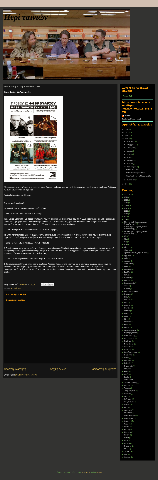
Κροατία (127, 327)
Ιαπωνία (127, 300)
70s (125, 239)
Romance (127, 446)
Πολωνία (127, 363)
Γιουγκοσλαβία (129, 283)
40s (125, 217)
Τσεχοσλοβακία (129, 391)
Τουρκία (127, 388)
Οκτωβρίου (131, 148)
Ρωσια (126, 371)
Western (127, 457)
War (125, 454)
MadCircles (86, 472)
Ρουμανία (127, 369)
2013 (126, 203)
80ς (125, 242)
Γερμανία (127, 278)
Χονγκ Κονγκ (129, 402)
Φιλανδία (127, 394)
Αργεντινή (127, 256)
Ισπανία (127, 311)
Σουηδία (127, 385)
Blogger (99, 472)
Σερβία (126, 377)
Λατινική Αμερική (130, 330)
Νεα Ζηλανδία (129, 338)
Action (126, 407)
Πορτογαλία (128, 366)
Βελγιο (126, 267)
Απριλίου (130, 160)
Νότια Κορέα (128, 344)
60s (125, 236)
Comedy (127, 421)
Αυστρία (127, 261)
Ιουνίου (129, 154)
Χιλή (125, 396)
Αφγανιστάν (128, 264)
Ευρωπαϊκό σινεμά (131, 291)
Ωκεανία (127, 405)
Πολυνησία (128, 360)
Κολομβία (127, 322)
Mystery (127, 443)
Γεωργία (127, 280)
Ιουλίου (129, 151)
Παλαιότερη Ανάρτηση (103, 369)
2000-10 (127, 194)
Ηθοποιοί (127, 294)
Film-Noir (127, 432)
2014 (127, 184)
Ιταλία (126, 316)
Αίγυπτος (127, 247)
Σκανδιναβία (128, 380)
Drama (126, 427)
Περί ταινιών (26, 17)
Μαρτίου (130, 164)
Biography (128, 413)
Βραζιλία (127, 272)
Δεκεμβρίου (131, 142)
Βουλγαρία (128, 269)
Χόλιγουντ (127, 399)
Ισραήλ (126, 313)
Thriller (126, 452)
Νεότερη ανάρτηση (15, 369)
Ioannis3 (128, 116)
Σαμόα (126, 374)
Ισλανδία (127, 308)
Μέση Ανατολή (129, 336)
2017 (127, 132)
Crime (126, 424)
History (126, 435)
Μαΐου (129, 157)
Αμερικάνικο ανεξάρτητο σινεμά (135, 253)
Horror (126, 438)
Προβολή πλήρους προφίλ (131, 119)
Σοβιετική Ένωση (130, 382)
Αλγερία (127, 250)
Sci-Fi (126, 449)
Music (126, 440)
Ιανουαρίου (131, 180)
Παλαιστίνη (128, 355)
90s (125, 244)
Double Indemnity (132, 170)
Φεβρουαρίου (132, 167)
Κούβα (126, 325)
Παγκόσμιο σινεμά (130, 352)
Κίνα (125, 319)
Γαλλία (126, 275)
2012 (126, 200)
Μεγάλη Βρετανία (130, 333)
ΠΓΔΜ (126, 358)
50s (125, 219)
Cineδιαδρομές (129, 416)
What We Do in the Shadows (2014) (139, 176)
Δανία (126, 286)
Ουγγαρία (127, 349)
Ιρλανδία (127, 305)
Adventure (128, 410)
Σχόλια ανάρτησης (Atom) (26, 375)
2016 (127, 136)
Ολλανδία (127, 347)
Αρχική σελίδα (58, 369)
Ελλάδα (127, 289)
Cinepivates (16, 288)
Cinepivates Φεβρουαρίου (135, 173)
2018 (127, 129)
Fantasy (127, 429)
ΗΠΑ (126, 297)
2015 (127, 139)
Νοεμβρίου (131, 145)
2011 (126, 197)
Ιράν (125, 302)
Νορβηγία (127, 341)
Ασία (126, 258)
